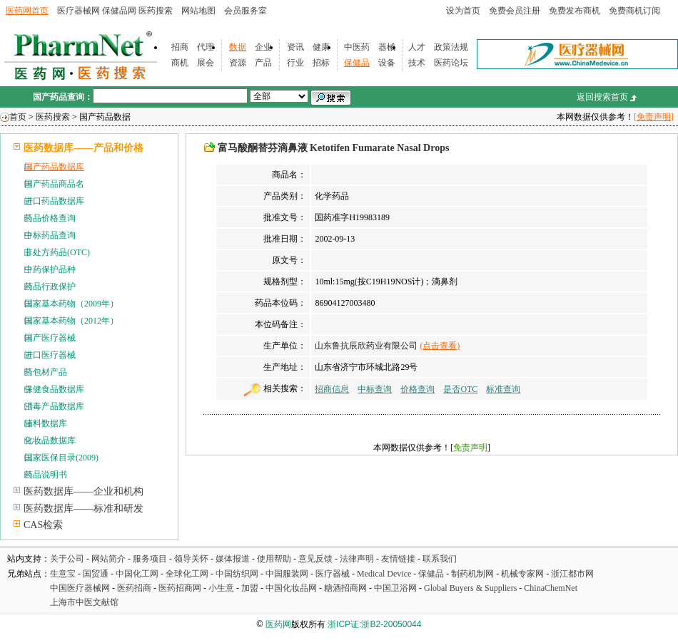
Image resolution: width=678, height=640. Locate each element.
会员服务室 (245, 11)
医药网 (278, 624)
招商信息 (332, 389)
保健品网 (119, 11)
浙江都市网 (572, 574)
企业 (263, 47)
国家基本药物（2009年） (71, 304)
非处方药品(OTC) (57, 252)
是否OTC (460, 389)
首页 (17, 117)
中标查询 (375, 389)
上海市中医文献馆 (84, 602)
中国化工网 (137, 574)
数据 (237, 47)
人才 (416, 47)
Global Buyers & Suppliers (470, 588)
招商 (179, 47)
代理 (205, 47)
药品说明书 (45, 475)
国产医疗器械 (50, 338)
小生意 (221, 588)
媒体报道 (233, 559)
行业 (295, 63)
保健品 (357, 63)
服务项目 (150, 559)
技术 (416, 63)
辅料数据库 (45, 423)
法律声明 (357, 559)
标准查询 (503, 389)
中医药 (357, 47)
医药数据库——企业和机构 (83, 491)
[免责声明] (654, 117)
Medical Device (384, 574)
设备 (386, 63)
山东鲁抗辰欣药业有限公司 (366, 346)
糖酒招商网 (345, 588)
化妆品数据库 (50, 440)
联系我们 (440, 559)
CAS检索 (43, 525)
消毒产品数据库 (54, 406)
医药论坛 (451, 63)
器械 (386, 47)
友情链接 (398, 559)
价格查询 (417, 389)
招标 (321, 63)
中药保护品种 (50, 269)
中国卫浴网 (396, 588)
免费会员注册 (514, 11)
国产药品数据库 (54, 167)
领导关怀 (191, 559)
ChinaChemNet (550, 588)
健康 (321, 47)
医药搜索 (155, 11)
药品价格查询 (50, 218)
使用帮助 (274, 559)
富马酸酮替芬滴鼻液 (263, 148)
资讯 (295, 47)
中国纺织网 (237, 574)
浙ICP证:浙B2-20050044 (374, 624)
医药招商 (134, 588)
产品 (263, 63)
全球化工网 (187, 574)
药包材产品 (45, 372)
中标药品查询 (50, 235)
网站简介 (108, 559)
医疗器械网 (78, 11)
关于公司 (67, 559)
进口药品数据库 (54, 201)
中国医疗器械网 (80, 588)
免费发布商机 (574, 11)
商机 (179, 63)
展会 (205, 63)
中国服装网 (286, 574)
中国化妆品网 (291, 588)
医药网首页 (27, 11)
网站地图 (198, 11)
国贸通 (95, 574)
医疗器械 (332, 574)
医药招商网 (179, 588)
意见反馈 (315, 559)
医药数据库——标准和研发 (83, 508)
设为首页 (463, 11)
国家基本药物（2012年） (71, 321)
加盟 (250, 588)
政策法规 (451, 47)
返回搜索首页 (602, 97)
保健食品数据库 (54, 389)
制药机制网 (472, 574)
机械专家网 (522, 574)
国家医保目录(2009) (61, 458)
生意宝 (63, 574)
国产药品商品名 (54, 184)
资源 (237, 63)
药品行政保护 (50, 286)
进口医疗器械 (50, 355)
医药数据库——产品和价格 (83, 148)
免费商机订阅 (634, 11)
